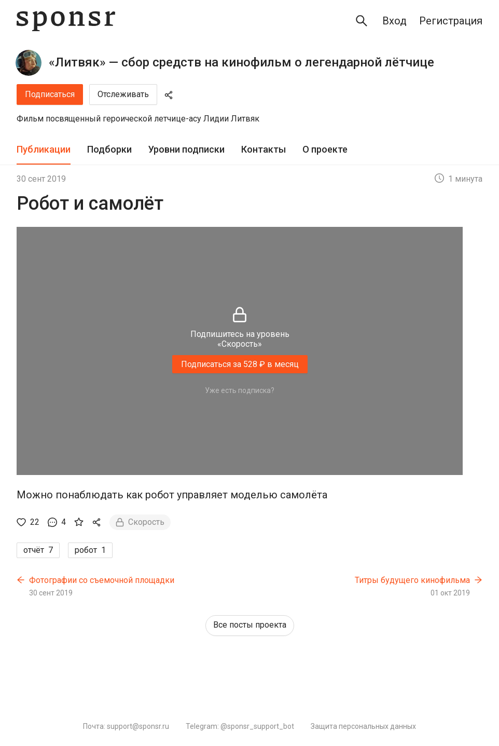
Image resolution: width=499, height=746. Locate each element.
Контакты (263, 149)
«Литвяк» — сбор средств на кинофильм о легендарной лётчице (241, 62)
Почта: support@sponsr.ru (126, 726)
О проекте (325, 149)
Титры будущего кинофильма (412, 580)
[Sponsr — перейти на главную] (66, 21)
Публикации (44, 149)
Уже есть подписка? (239, 390)
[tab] (44, 149)
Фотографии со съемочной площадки (101, 580)
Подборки (109, 149)
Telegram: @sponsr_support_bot (240, 726)
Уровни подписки (186, 149)
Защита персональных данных (363, 726)
